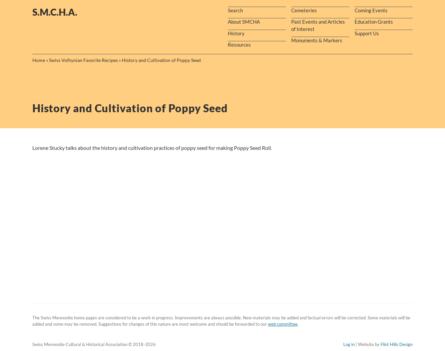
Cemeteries (304, 10)
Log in (349, 344)
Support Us (367, 33)
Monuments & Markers (316, 40)
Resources (239, 45)
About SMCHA (244, 22)
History (236, 33)
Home (38, 60)
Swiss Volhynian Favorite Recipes (83, 60)
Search (235, 10)
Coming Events (371, 10)
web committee (283, 324)
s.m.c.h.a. (54, 12)
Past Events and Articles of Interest (318, 25)
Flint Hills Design (397, 344)
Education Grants (374, 22)
